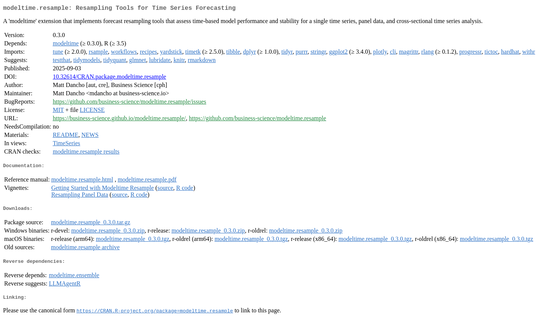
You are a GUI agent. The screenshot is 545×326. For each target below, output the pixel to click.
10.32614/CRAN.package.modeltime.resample (109, 78)
